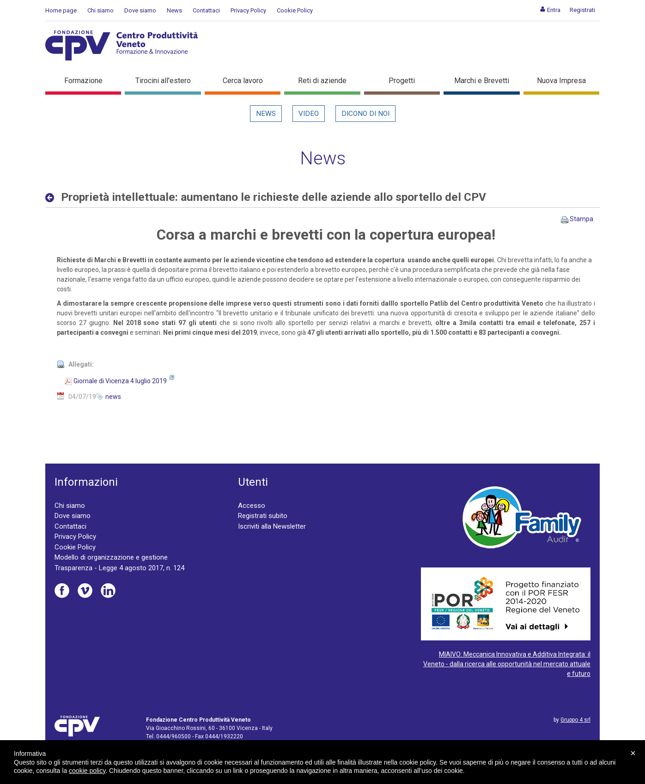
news (113, 396)
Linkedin (108, 590)
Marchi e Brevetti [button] (481, 80)
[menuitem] (550, 10)
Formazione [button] (83, 80)
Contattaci (206, 10)
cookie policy (87, 770)
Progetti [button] (402, 80)
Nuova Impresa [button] (561, 80)
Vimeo (85, 590)
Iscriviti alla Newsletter (272, 526)
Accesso (251, 505)
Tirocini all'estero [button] (163, 80)
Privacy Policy (248, 10)
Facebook (62, 590)
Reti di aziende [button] (322, 80)
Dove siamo (140, 10)
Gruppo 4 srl (575, 720)
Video (308, 113)
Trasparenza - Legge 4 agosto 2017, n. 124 (119, 568)
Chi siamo (100, 10)
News (174, 10)
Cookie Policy (295, 10)
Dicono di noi (365, 113)
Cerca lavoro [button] (243, 80)
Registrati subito (262, 516)
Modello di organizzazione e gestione (111, 557)
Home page (61, 10)
